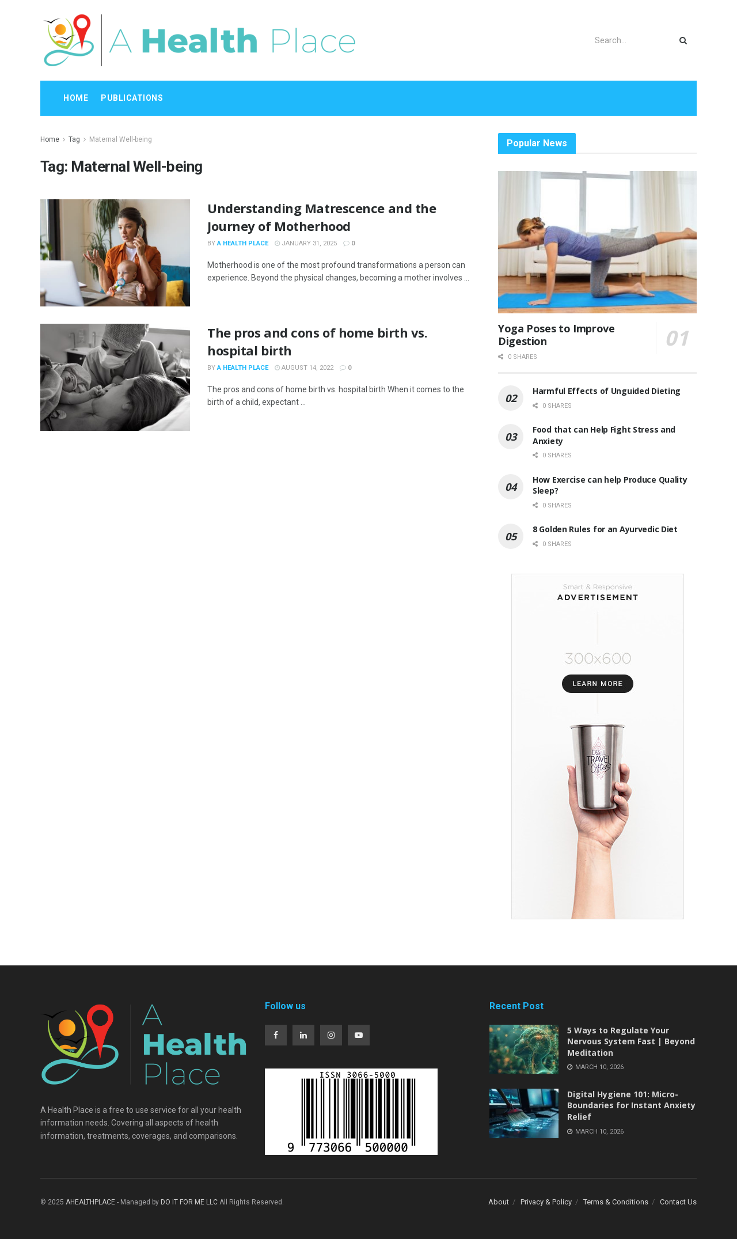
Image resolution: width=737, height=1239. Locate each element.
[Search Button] (685, 40)
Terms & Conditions (615, 1202)
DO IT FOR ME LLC (189, 1202)
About (498, 1202)
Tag (74, 139)
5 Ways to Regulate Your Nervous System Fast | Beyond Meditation (631, 1041)
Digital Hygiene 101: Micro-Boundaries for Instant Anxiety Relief (631, 1105)
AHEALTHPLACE (90, 1202)
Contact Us (678, 1202)
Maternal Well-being (120, 139)
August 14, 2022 (304, 368)
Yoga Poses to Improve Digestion (556, 334)
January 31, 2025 (306, 243)
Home (75, 98)
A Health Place (242, 243)
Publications (132, 98)
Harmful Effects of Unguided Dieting (607, 390)
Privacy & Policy (546, 1202)
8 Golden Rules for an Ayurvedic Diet (605, 529)
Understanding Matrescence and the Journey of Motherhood (321, 216)
